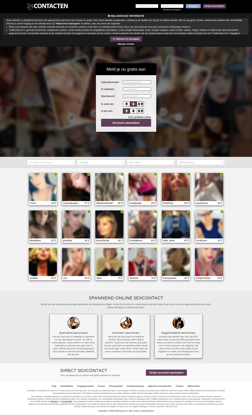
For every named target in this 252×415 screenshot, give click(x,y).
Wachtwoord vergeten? (172, 10)
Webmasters (194, 386)
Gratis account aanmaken (166, 372)
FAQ (54, 386)
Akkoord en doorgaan (126, 39)
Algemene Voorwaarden (160, 386)
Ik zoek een (107, 104)
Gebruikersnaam (110, 82)
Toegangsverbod (85, 386)
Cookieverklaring (135, 386)
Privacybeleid (115, 386)
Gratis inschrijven (214, 6)
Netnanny (54, 401)
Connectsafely (66, 401)
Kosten (101, 386)
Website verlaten (126, 44)
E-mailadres (107, 89)
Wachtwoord (108, 96)
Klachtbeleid (66, 386)
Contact (180, 386)
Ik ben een (107, 111)
